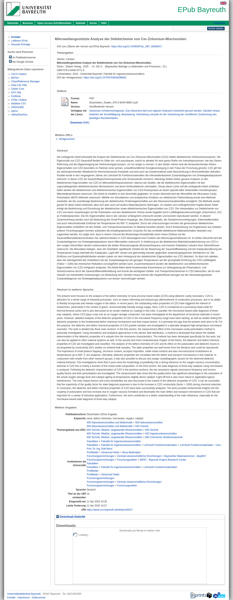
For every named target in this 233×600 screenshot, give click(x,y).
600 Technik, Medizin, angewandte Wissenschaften (114, 429)
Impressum (24, 597)
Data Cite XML (19, 85)
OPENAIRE (17, 107)
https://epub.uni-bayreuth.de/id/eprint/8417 (110, 509)
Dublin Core (17, 88)
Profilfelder (93, 452)
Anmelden (219, 23)
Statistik (80, 23)
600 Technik (151, 429)
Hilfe (103, 23)
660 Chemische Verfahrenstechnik (164, 437)
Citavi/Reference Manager (25, 81)
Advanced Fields (110, 452)
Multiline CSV (18, 103)
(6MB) (79, 122)
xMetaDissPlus (19, 114)
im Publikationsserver (22, 57)
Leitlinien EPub (19, 40)
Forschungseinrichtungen (100, 456)
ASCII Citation (19, 74)
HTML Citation (19, 99)
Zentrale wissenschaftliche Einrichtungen (139, 456)
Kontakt (11, 597)
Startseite (12, 23)
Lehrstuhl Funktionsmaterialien (160, 445)
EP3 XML (16, 92)
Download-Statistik (70, 516)
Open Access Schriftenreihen (54, 23)
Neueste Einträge (20, 44)
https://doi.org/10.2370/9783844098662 (105, 77)
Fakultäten (92, 441)
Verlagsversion (67, 139)
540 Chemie (142, 426)
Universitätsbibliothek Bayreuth (24, 593)
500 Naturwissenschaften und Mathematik (109, 422)
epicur (14, 111)
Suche (93, 23)
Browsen (28, 23)
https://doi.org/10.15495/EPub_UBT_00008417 (136, 46)
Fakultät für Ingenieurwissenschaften (121, 441)
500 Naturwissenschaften (149, 422)
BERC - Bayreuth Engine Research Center (163, 459)
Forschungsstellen (127, 459)
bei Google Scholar (21, 61)
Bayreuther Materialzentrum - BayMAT (185, 456)
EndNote (16, 96)
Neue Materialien (131, 452)
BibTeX (15, 77)
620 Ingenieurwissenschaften (161, 433)
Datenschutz (39, 597)
